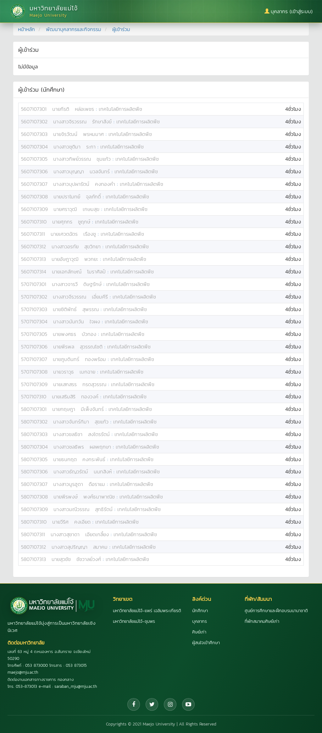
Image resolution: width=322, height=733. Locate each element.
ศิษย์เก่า (199, 632)
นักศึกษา (200, 610)
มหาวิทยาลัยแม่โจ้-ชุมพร (134, 621)
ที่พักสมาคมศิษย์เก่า (262, 621)
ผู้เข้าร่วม (121, 29)
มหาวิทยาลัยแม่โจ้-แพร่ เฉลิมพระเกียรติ (147, 610)
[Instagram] (170, 704)
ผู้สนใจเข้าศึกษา (206, 642)
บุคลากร (199, 621)
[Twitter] (152, 704)
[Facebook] (133, 704)
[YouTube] (188, 704)
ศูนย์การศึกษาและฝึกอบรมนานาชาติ (276, 610)
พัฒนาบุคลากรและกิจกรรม (73, 29)
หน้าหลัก (26, 29)
